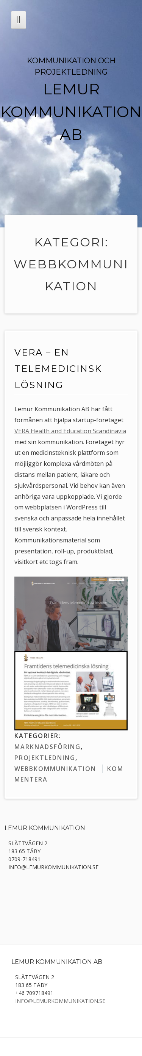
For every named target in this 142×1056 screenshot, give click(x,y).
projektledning (44, 758)
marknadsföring (47, 747)
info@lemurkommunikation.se (60, 1000)
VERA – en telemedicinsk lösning (58, 368)
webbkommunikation (55, 769)
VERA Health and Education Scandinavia (70, 431)
